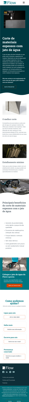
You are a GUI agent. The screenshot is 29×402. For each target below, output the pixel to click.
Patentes (4, 383)
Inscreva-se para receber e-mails (13, 357)
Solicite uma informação (14, 329)
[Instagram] (10, 372)
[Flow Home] (10, 2)
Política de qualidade (8, 377)
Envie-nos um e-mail (15, 341)
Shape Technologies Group (15, 398)
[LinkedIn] (7, 372)
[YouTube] (14, 372)
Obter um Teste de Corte (14, 285)
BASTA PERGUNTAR (9, 87)
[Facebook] (3, 372)
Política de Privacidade (8, 380)
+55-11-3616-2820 (14, 317)
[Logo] (14, 368)
